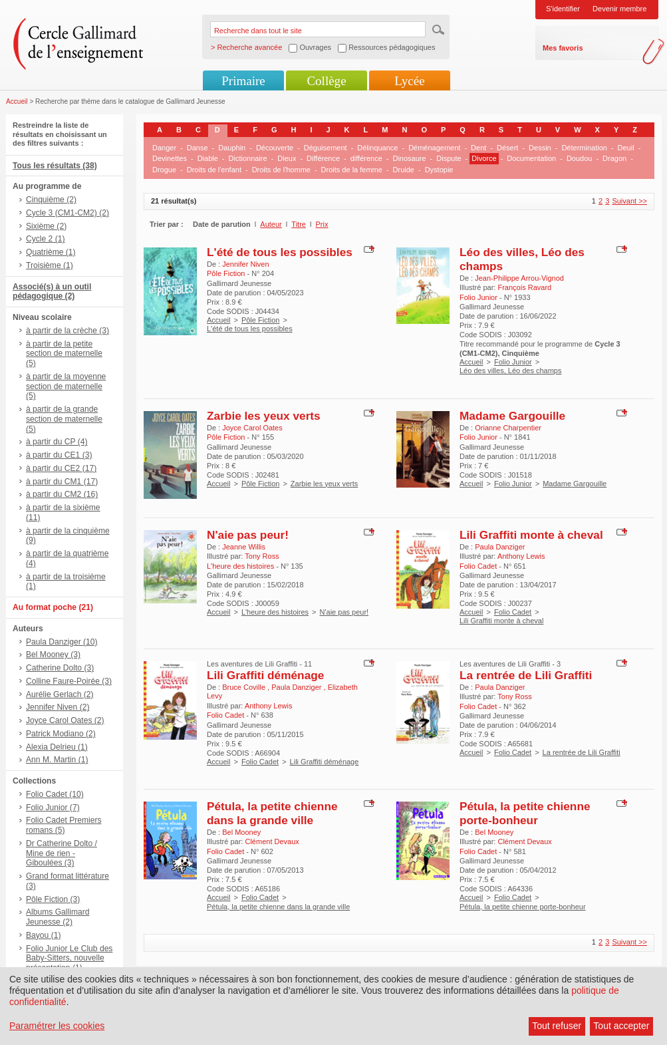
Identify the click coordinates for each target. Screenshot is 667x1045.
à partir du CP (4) (57, 441)
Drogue (164, 170)
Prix (322, 224)
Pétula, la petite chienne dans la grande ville (272, 813)
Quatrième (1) (51, 252)
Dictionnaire (248, 158)
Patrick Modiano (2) (61, 733)
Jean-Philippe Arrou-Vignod (519, 278)
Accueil (17, 101)
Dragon (614, 158)
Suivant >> (629, 201)
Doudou (580, 158)
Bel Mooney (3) (53, 654)
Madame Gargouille (512, 415)
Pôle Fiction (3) (53, 899)
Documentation (531, 158)
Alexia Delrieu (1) (57, 747)
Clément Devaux (272, 841)
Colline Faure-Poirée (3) (69, 681)
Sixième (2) (46, 226)
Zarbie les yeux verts (264, 415)
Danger (164, 148)
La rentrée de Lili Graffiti (526, 675)
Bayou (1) (43, 935)
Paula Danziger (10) (62, 642)
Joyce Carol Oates (252, 428)
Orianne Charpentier (508, 428)
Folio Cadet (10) (55, 794)
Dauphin (231, 148)
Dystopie (439, 170)
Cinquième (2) (51, 199)
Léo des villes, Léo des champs (510, 370)
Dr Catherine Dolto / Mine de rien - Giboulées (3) (61, 853)
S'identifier (563, 9)
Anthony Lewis (521, 556)
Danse (197, 148)
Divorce (483, 158)
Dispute (448, 158)
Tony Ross (262, 556)
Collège (326, 81)
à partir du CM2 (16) (62, 494)
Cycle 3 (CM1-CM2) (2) (67, 213)
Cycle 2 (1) (45, 238)
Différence (323, 158)
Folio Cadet (512, 612)
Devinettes (169, 158)
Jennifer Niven (245, 264)
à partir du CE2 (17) (61, 468)
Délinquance (377, 148)
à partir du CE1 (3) (59, 455)
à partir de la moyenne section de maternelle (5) (66, 386)
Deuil (626, 148)
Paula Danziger (500, 547)
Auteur (270, 224)
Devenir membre (619, 9)
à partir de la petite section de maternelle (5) (64, 354)
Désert (507, 148)
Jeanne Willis (243, 547)
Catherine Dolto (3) (60, 667)
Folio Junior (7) (53, 807)
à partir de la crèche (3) (67, 330)
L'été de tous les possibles (279, 252)
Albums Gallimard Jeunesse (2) (57, 917)
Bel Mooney (241, 832)
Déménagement (434, 148)
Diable (208, 158)
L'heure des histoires (275, 612)
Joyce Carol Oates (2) (65, 720)
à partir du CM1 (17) (62, 481)
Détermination (583, 148)
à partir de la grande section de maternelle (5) (64, 419)
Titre (298, 224)
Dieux (286, 158)
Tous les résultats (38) (55, 165)
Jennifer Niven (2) (57, 707)
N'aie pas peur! (248, 534)
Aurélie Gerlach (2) (60, 694)
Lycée (409, 81)
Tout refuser (556, 1025)
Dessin (540, 148)
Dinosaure (409, 158)
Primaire (243, 81)
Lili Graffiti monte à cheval (531, 534)
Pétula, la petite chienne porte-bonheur (525, 813)
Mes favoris (563, 48)
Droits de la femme (351, 170)
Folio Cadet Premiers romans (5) (64, 825)
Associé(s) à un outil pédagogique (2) (52, 291)
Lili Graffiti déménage (265, 675)
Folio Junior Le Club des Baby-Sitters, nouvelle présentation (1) (69, 958)
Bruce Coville (244, 687)
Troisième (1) (49, 265)
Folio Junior (513, 362)
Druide (403, 170)
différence (366, 158)
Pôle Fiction (260, 320)
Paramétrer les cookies (56, 1025)
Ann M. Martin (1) (57, 759)
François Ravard (524, 287)
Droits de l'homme (281, 170)
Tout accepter (621, 1025)
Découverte (274, 148)
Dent (478, 148)
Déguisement (325, 148)
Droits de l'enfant (214, 170)
